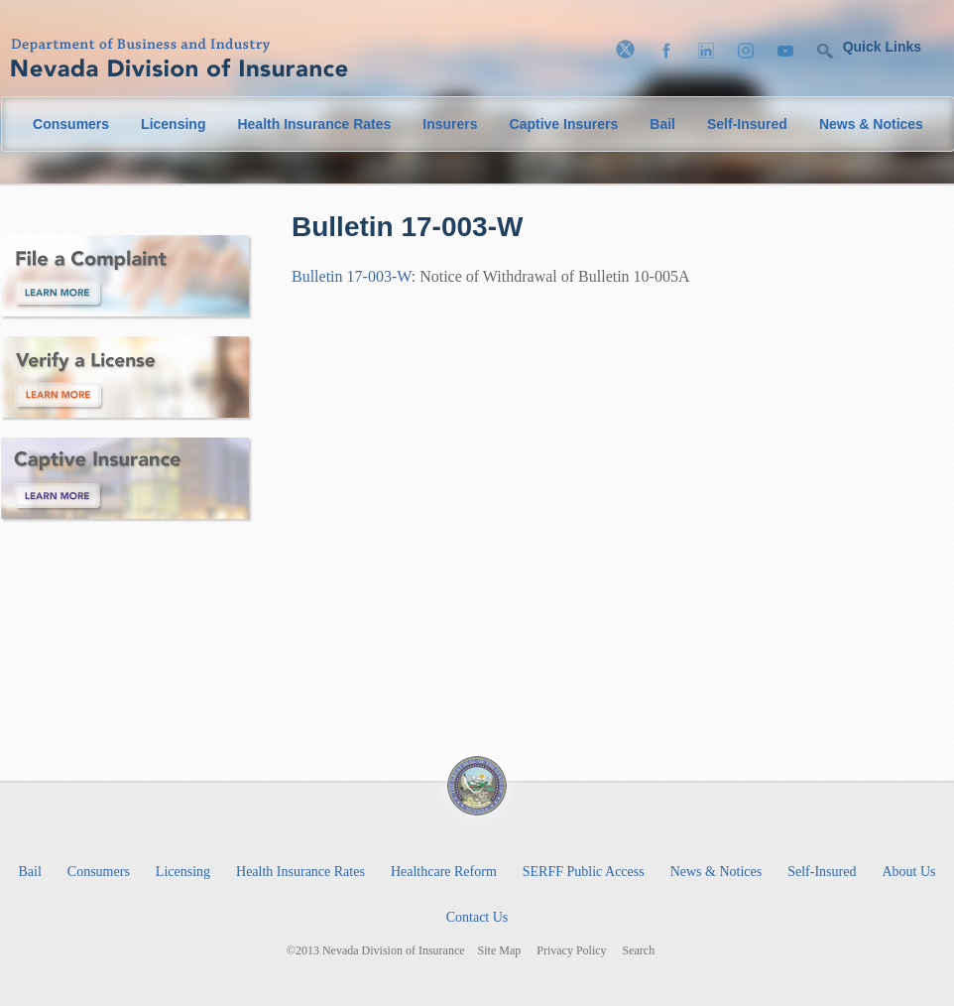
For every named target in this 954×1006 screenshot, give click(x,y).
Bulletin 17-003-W (352, 276)
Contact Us (477, 917)
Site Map (500, 950)
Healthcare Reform (444, 871)
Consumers (71, 124)
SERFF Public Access (584, 871)
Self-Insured (747, 124)
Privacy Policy (571, 950)
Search (639, 950)
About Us (908, 871)
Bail (662, 124)
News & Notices (871, 124)
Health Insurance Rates (314, 124)
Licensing (173, 124)
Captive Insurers (564, 124)
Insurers (449, 124)
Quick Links (882, 47)
